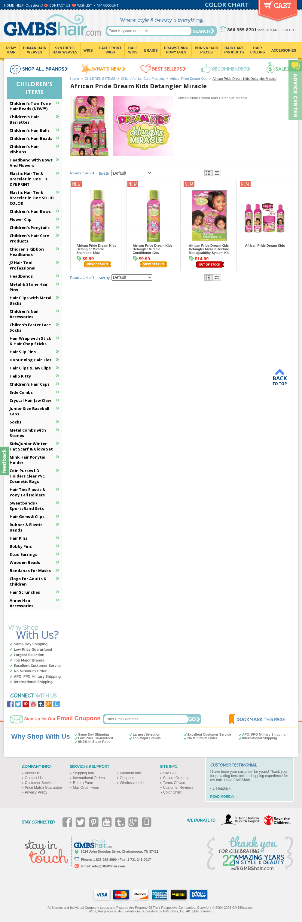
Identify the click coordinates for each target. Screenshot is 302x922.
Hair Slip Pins (23, 351)
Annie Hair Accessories (21, 603)
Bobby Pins (21, 546)
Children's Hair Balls (30, 130)
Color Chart (172, 792)
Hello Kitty (20, 376)
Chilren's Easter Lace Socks (30, 327)
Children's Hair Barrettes (24, 119)
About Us (32, 773)
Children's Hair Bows (30, 211)
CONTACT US (59, 5)
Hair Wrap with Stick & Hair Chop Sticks (30, 341)
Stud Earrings (23, 554)
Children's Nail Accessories (24, 314)
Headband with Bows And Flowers (31, 162)
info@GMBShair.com (108, 866)
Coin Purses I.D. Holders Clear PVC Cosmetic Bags (27, 476)
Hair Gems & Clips (27, 516)
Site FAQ (170, 773)
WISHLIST (84, 5)
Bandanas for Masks (30, 570)
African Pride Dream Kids (188, 78)
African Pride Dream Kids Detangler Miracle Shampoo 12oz (97, 249)
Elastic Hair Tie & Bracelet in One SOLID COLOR (32, 198)
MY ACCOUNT (108, 5)
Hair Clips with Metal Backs (30, 300)
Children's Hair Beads (31, 138)
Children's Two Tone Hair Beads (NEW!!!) (30, 106)
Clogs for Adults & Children (28, 581)
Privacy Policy (36, 792)
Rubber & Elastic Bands (26, 527)
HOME (9, 5)
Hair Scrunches (25, 592)
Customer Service (39, 783)
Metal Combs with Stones (28, 432)
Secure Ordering (176, 778)
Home (74, 78)
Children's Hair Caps (30, 384)
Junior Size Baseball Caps (29, 411)
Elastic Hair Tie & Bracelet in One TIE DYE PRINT (29, 179)
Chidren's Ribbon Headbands (27, 251)
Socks (15, 422)
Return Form (83, 783)
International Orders (89, 778)
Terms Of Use (174, 783)
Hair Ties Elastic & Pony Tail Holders (27, 492)
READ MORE (220, 796)
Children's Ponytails (30, 227)
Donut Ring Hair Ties (30, 360)
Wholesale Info (132, 783)
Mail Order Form (86, 787)
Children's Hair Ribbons (24, 149)
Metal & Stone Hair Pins (29, 287)
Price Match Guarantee (43, 787)
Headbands (21, 276)
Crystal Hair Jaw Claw (30, 400)
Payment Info (130, 773)
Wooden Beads (25, 562)
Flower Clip (21, 219)
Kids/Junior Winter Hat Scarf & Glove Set (31, 446)
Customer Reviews (178, 787)
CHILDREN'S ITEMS (100, 78)
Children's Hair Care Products (143, 78)
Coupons (127, 778)
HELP (20, 5)
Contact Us (34, 778)
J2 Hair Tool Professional (22, 265)
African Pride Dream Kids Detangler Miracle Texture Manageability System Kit (209, 249)
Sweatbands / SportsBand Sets (27, 505)
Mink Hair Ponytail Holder (28, 459)
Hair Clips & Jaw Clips (30, 368)
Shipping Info (83, 773)
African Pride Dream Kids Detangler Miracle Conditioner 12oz (153, 249)
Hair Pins (18, 538)
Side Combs (21, 392)
